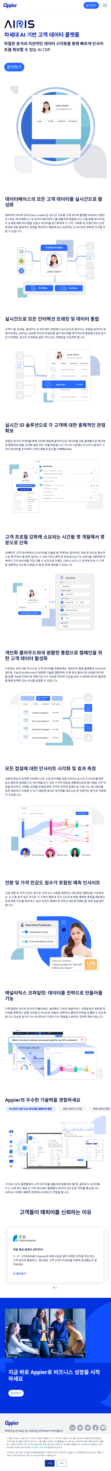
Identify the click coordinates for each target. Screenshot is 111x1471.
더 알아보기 (19, 1274)
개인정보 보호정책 (39, 1447)
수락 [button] (50, 1463)
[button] (54, 1287)
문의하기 (91, 5)
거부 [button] (61, 1463)
